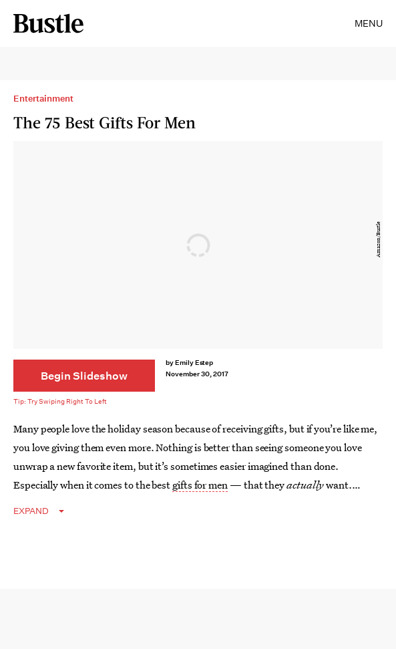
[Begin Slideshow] (84, 376)
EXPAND (31, 511)
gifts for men (200, 484)
